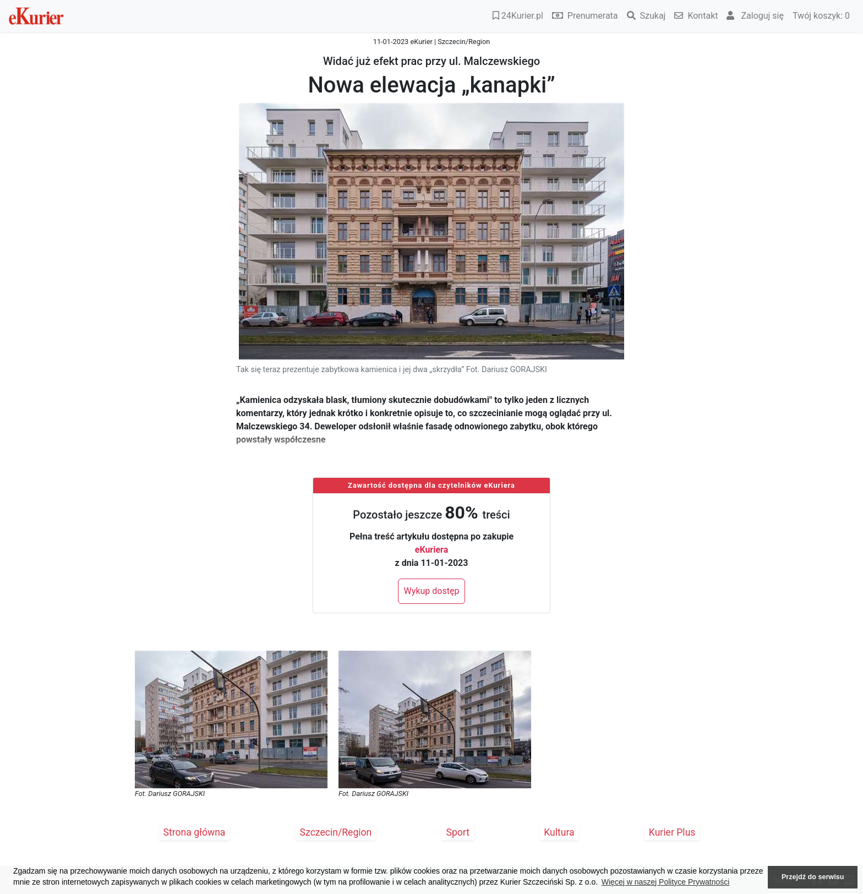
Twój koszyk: (821, 15)
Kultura (559, 832)
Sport (458, 832)
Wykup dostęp (432, 591)
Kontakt (696, 15)
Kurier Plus (672, 832)
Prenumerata (585, 15)
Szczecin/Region (336, 832)
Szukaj (646, 15)
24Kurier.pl (518, 15)
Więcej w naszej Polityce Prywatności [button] (666, 881)
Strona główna (194, 832)
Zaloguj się (755, 15)
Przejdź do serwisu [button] (813, 877)
